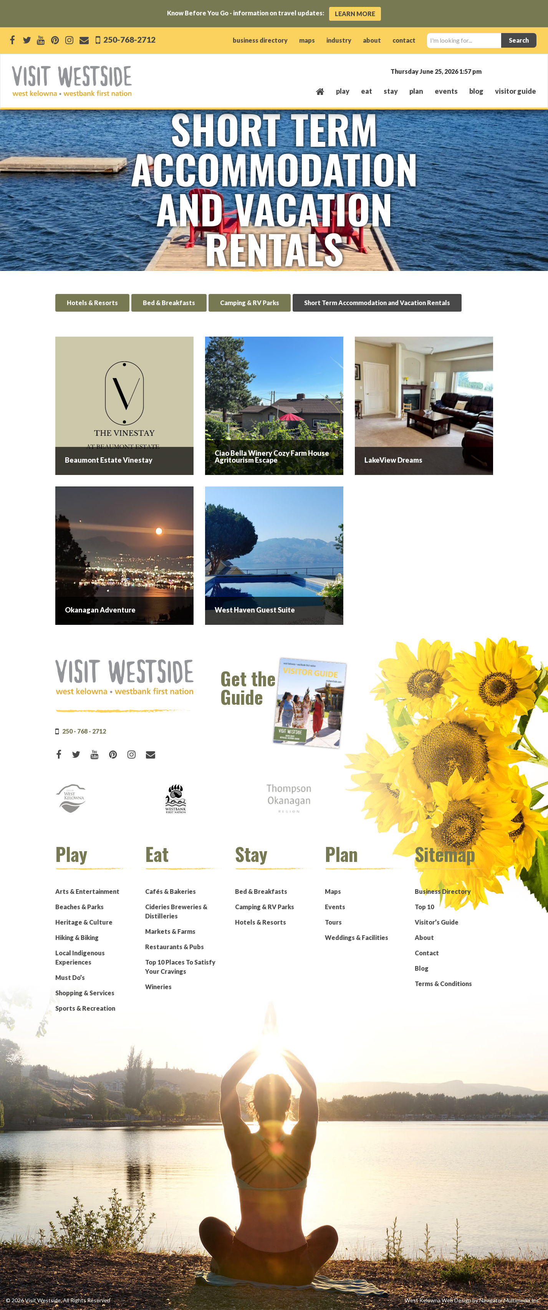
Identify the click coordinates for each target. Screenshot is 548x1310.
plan (416, 91)
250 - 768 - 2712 (84, 731)
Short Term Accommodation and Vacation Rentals (377, 302)
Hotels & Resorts (92, 302)
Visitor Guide (515, 91)
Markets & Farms (170, 931)
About (424, 937)
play (342, 91)
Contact (427, 952)
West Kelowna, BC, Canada (489, 71)
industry (338, 40)
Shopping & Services (84, 992)
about (372, 40)
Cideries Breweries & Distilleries (176, 911)
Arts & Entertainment (87, 891)
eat (366, 91)
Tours (333, 922)
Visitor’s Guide (437, 922)
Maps (333, 891)
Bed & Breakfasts (169, 302)
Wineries (158, 986)
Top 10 (424, 906)
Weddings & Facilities (356, 937)
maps (307, 40)
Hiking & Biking (77, 937)
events (446, 91)
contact (404, 40)
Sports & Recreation (85, 1008)
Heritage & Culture (84, 922)
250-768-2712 (129, 39)
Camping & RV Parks (249, 302)
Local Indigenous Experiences (80, 957)
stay (391, 91)
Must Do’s (70, 977)
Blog (476, 91)
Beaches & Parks (79, 906)
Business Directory (443, 891)
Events (335, 906)
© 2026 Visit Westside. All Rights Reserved (58, 1300)
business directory (260, 40)
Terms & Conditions (443, 983)
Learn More (355, 13)
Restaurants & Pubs (174, 946)
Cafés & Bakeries (170, 891)
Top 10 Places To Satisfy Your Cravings (180, 966)
